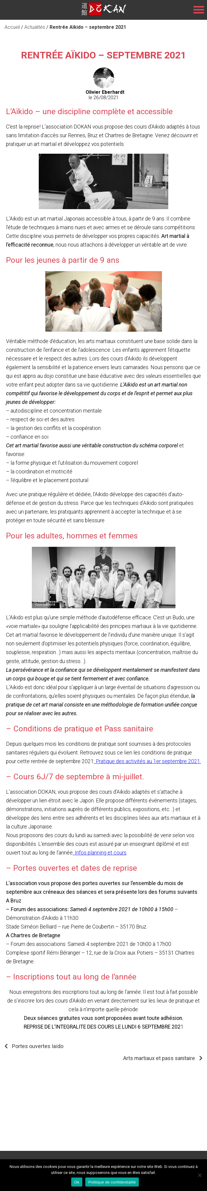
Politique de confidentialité (112, 1182)
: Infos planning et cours (99, 853)
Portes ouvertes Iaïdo (37, 1046)
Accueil (12, 27)
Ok (76, 1182)
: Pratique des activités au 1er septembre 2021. (147, 761)
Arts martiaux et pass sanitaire (159, 1058)
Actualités (34, 27)
